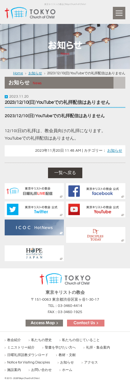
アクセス (91, 362)
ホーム (67, 370)
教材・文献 (67, 355)
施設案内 (14, 370)
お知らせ (35, 73)
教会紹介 (14, 340)
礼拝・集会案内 (98, 347)
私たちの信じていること (81, 340)
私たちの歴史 (41, 340)
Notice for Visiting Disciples (28, 362)
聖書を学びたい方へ (60, 347)
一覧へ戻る (65, 173)
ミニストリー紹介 (21, 347)
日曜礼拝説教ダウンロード (27, 355)
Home (18, 73)
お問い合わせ (41, 370)
